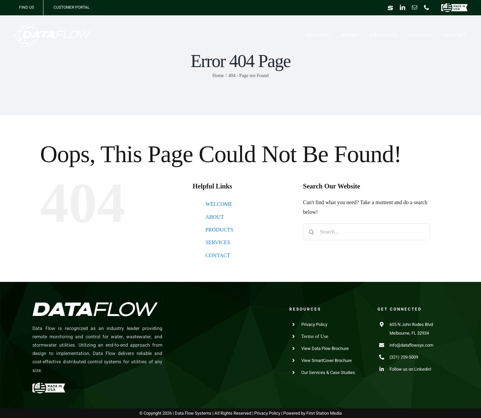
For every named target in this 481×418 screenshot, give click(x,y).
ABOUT (214, 217)
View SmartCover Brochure (326, 360)
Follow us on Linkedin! (410, 369)
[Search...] (366, 232)
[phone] (426, 7)
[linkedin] (402, 7)
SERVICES (217, 242)
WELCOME (218, 204)
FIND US (26, 7)
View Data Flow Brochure (325, 348)
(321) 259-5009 (403, 357)
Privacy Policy (314, 324)
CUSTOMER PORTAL (71, 7)
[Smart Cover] (390, 8)
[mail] (414, 7)
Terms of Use (314, 336)
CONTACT (217, 255)
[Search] (311, 232)
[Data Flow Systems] (52, 26)
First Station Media (324, 413)
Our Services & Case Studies (328, 372)
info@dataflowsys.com (411, 345)
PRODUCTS (219, 230)
